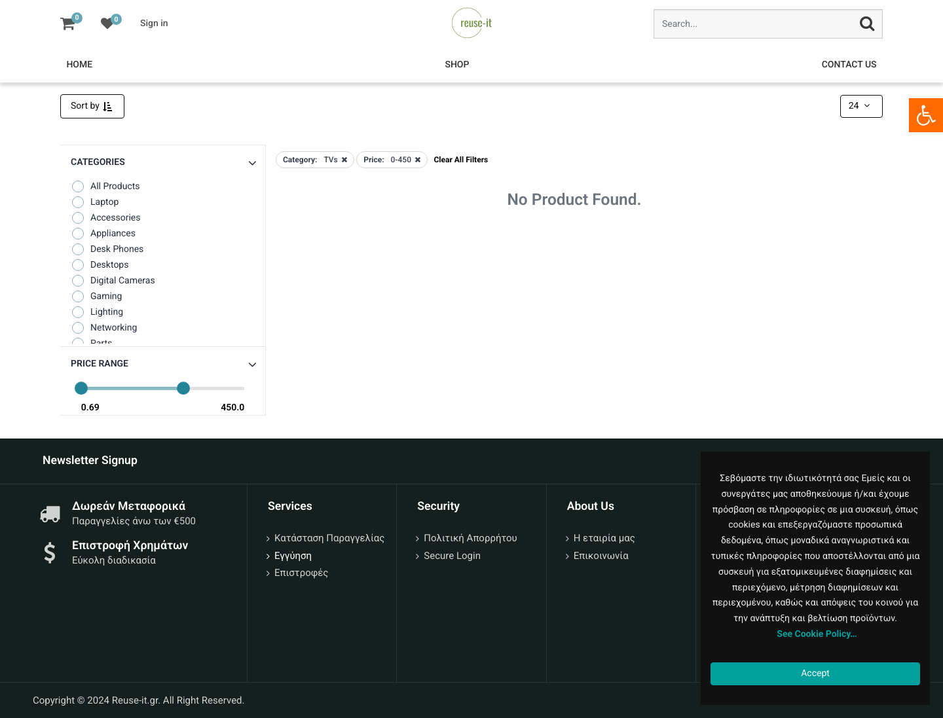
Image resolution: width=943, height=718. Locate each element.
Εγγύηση (293, 556)
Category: (300, 159)
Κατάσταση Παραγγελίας (329, 538)
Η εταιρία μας (604, 538)
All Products (105, 186)
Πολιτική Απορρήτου (470, 538)
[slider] (81, 388)
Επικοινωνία (601, 556)
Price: (373, 159)
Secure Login (452, 556)
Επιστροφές (301, 573)
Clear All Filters (461, 159)
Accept (815, 673)
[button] (162, 364)
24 (860, 106)
